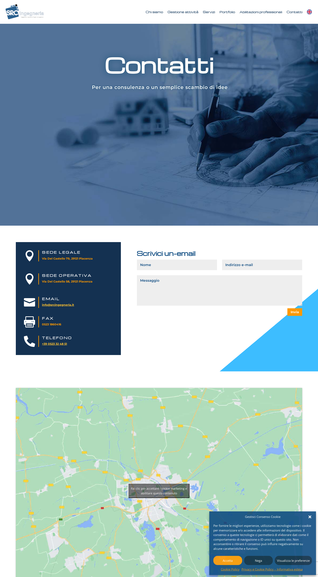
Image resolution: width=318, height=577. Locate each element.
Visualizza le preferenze (293, 561)
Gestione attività (183, 12)
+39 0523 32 (50, 344)
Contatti (294, 12)
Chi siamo (154, 12)
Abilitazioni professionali (261, 12)
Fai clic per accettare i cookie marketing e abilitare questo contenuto (159, 491)
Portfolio (227, 12)
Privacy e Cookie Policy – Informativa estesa (272, 569)
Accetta (228, 561)
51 (65, 344)
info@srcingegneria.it (58, 305)
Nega (258, 561)
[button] (310, 517)
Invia (295, 312)
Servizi (209, 12)
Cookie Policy (230, 569)
